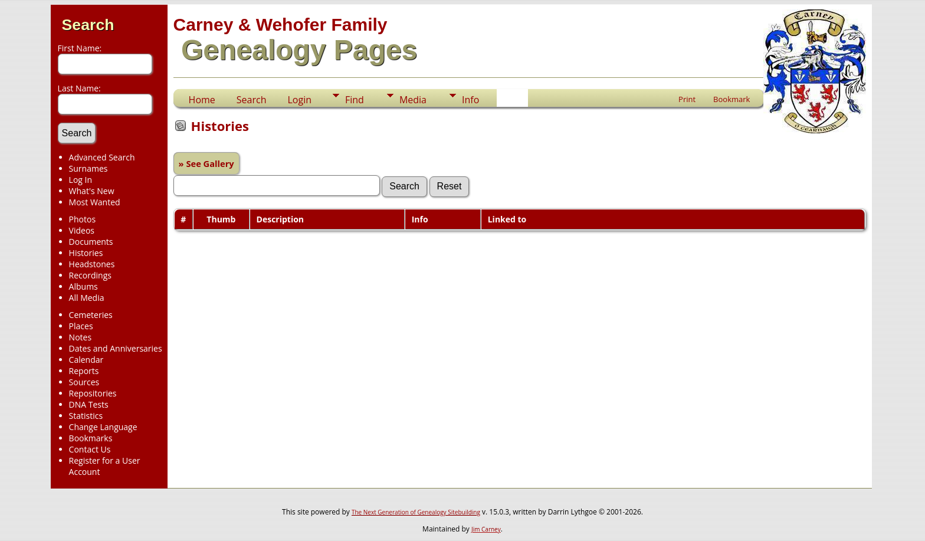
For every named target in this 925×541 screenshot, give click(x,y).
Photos (82, 219)
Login (299, 99)
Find (354, 99)
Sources (84, 382)
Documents (91, 241)
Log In (80, 179)
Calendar (86, 359)
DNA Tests (89, 404)
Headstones (92, 264)
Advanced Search (102, 157)
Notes (80, 337)
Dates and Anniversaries (115, 348)
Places (81, 326)
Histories (86, 252)
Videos (81, 230)
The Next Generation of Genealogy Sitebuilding (416, 512)
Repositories (93, 393)
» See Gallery (206, 163)
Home (202, 99)
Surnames (88, 168)
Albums (83, 286)
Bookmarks (91, 438)
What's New (91, 190)
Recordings (90, 275)
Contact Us (90, 449)
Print (687, 99)
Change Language (103, 426)
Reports (84, 370)
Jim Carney (486, 529)
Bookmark (731, 99)
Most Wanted (94, 202)
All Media (86, 297)
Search (88, 25)
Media (413, 99)
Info (470, 99)
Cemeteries (91, 314)
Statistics (86, 415)
